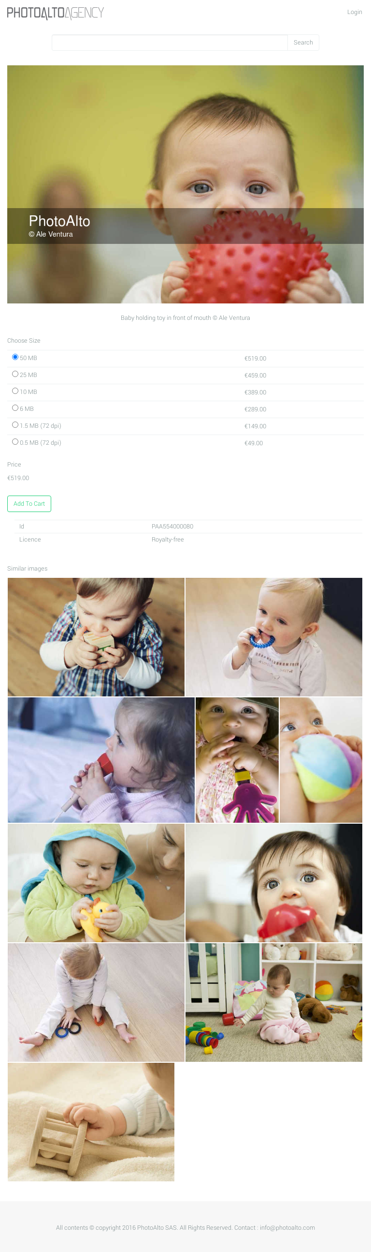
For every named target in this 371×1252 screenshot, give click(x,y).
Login (354, 12)
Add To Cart (29, 503)
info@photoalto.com (287, 1227)
